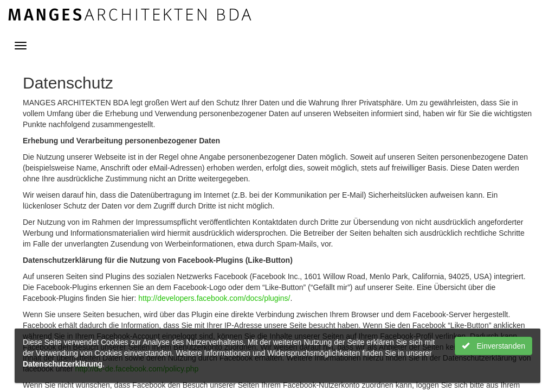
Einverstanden (493, 346)
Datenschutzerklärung (62, 364)
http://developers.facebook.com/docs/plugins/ (214, 298)
